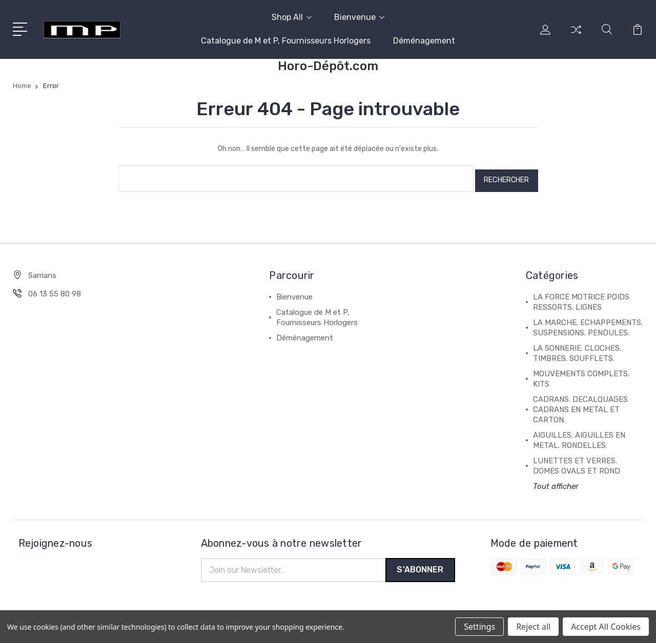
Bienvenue (359, 17)
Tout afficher (556, 482)
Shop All (292, 17)
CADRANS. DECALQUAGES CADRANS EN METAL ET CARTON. (580, 405)
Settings (479, 626)
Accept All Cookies (606, 626)
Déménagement (424, 41)
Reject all (533, 626)
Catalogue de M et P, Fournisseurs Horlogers (286, 41)
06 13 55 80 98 (54, 289)
